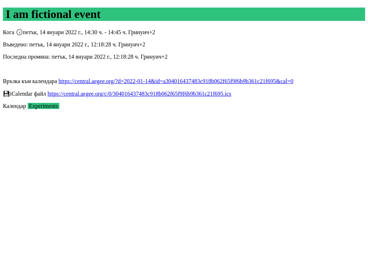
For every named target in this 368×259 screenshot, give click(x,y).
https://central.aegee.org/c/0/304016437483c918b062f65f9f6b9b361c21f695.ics (139, 94)
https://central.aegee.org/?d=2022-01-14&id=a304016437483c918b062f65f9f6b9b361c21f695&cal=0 (176, 81)
